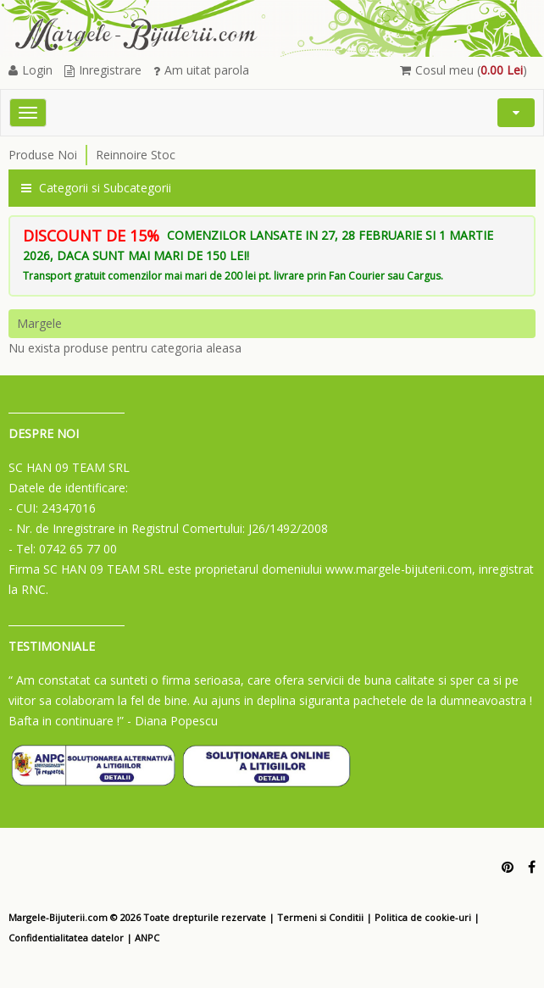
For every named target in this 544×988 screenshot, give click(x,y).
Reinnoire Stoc (135, 155)
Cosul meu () (463, 70)
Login (30, 70)
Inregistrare (103, 70)
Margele (39, 323)
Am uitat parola (201, 70)
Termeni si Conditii (320, 917)
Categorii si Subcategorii (96, 188)
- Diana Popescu (172, 721)
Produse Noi (42, 155)
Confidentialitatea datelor (66, 937)
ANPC (147, 937)
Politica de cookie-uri (423, 917)
